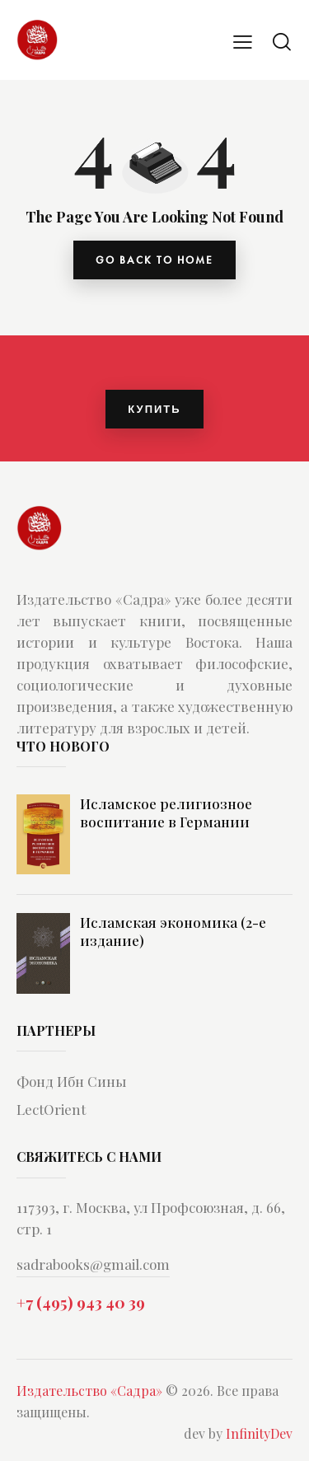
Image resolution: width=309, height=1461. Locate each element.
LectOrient (51, 1109)
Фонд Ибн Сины (71, 1081)
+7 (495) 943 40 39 (80, 1302)
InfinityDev (259, 1433)
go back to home (154, 260)
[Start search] (282, 41)
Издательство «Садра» (89, 1390)
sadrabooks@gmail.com (93, 1264)
